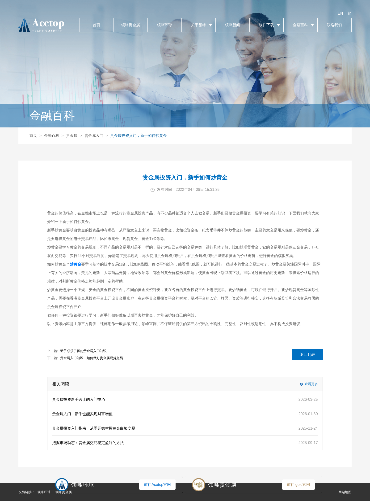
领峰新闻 (232, 25)
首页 (97, 25)
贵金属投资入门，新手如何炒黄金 (138, 136)
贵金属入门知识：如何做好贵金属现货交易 (91, 358)
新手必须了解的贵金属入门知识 (83, 351)
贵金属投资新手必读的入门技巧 (78, 399)
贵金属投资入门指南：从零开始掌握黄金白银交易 (93, 428)
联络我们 (334, 25)
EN (340, 13)
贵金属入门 (93, 136)
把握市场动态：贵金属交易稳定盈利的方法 (88, 443)
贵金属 (71, 136)
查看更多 (311, 384)
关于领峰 (198, 25)
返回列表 (307, 355)
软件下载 (266, 25)
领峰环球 (164, 25)
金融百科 (300, 25)
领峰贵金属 (131, 25)
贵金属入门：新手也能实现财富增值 (82, 414)
